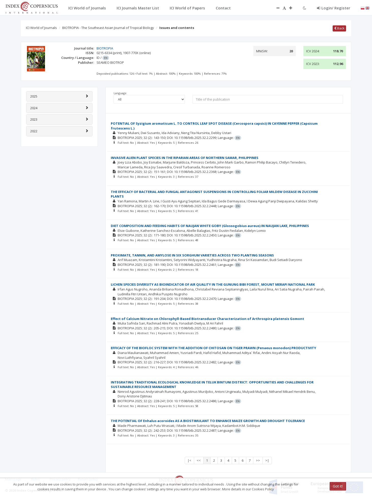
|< (189, 460)
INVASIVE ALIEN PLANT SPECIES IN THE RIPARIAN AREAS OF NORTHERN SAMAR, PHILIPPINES (184, 157)
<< (199, 460)
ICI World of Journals (41, 27)
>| (267, 460)
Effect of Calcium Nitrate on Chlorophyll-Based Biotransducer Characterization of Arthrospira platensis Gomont (207, 318)
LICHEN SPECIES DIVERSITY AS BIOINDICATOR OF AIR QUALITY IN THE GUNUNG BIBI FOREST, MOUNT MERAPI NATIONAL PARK (213, 284)
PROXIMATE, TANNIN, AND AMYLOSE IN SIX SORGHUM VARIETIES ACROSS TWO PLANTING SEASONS (192, 255)
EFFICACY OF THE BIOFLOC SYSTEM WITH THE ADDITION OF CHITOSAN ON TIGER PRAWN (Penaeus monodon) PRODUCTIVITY (213, 348)
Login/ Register (333, 7)
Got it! (338, 486)
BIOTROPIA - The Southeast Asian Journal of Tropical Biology (108, 27)
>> (258, 460)
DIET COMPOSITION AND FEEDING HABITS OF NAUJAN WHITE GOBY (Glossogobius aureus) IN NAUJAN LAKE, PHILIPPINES (210, 225)
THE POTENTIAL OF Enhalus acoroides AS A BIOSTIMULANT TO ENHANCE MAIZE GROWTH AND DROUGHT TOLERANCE (208, 420)
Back (339, 28)
